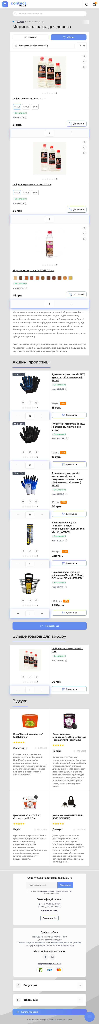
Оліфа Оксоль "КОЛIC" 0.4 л (29, 98)
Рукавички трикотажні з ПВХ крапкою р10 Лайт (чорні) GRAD (68, 426)
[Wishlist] (84, 61)
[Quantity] (29, 416)
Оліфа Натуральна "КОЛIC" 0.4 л (32, 184)
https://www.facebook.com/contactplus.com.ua (45, 957)
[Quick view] (84, 56)
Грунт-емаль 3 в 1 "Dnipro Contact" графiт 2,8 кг (26, 817)
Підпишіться (65, 885)
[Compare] (84, 67)
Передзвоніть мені (49, 910)
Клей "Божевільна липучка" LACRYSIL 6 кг (28, 735)
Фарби (20, 21)
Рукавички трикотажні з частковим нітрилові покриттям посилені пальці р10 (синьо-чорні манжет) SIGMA (67, 479)
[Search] (16, 13)
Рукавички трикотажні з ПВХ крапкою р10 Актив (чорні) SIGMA (68, 377)
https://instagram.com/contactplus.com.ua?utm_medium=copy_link (52, 957)
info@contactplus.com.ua (49, 964)
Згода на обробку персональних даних (55, 891)
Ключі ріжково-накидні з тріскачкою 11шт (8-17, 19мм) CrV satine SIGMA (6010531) (67, 575)
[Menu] (5, 4)
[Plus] (71, 133)
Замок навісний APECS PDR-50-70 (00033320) (67, 817)
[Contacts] (86, 4)
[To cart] (76, 124)
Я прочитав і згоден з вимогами (51, 892)
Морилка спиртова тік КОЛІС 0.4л (33, 270)
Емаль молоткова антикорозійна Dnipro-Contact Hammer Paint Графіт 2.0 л (69, 737)
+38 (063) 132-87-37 (50, 903)
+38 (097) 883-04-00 (51, 906)
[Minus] (27, 133)
